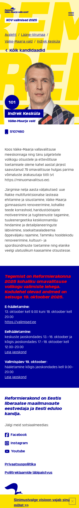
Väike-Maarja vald (19, 41)
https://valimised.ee (20, 322)
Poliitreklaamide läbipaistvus (28, 473)
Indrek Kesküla (48, 41)
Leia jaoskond (15, 352)
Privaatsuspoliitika (20, 464)
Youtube (15, 451)
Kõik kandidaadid (25, 50)
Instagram (16, 443)
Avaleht (11, 35)
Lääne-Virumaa (33, 35)
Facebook (16, 434)
